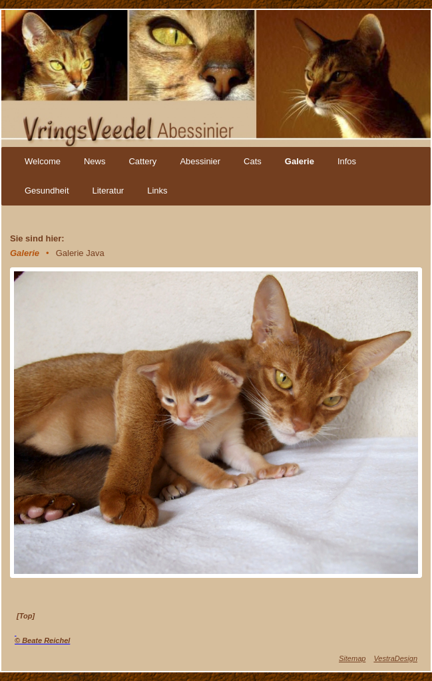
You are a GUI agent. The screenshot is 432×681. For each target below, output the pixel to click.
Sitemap (352, 658)
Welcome (43, 161)
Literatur (108, 191)
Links (157, 191)
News (95, 161)
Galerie (299, 161)
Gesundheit (47, 191)
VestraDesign (395, 658)
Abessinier (200, 161)
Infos (346, 161)
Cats (253, 161)
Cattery (142, 161)
